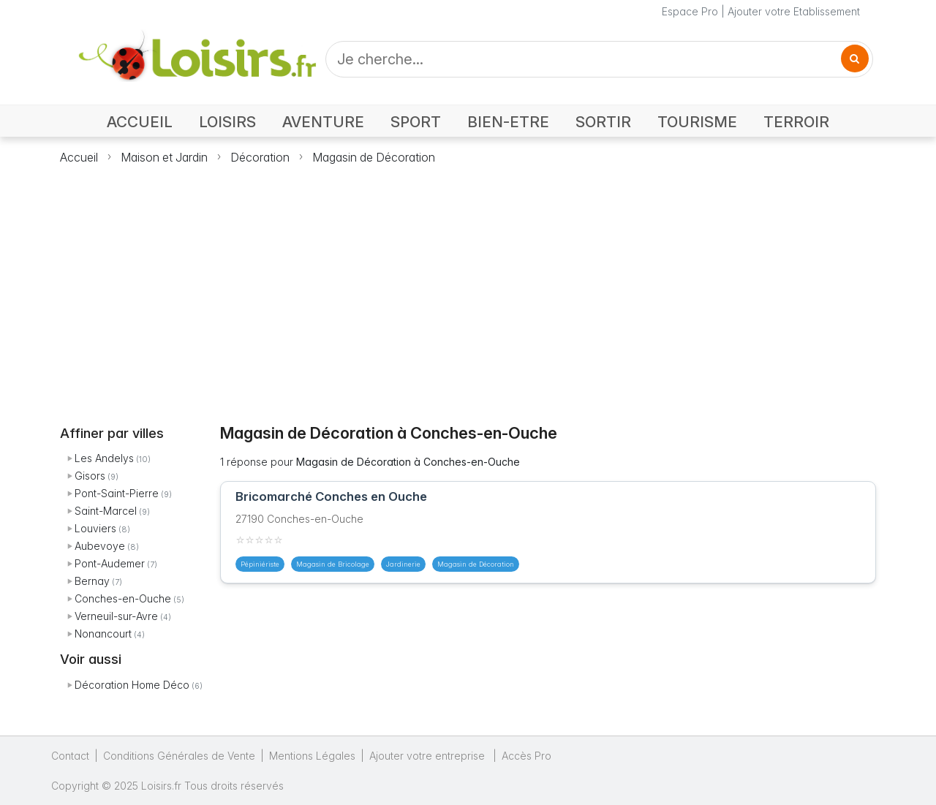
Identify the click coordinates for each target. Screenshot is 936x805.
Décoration (260, 157)
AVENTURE (323, 122)
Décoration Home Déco (132, 685)
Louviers (95, 528)
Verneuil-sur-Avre (116, 616)
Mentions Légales (312, 755)
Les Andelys (104, 458)
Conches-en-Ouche (123, 598)
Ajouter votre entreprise (428, 755)
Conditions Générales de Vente (179, 755)
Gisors (90, 475)
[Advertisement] (468, 286)
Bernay (92, 581)
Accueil (79, 157)
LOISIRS (227, 122)
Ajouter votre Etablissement (794, 11)
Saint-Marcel (106, 510)
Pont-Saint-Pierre (117, 493)
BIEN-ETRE (508, 122)
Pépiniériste (260, 564)
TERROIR (796, 122)
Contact (70, 755)
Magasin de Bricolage (332, 564)
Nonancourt (103, 633)
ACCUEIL (140, 122)
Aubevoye (100, 546)
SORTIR (603, 122)
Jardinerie (403, 564)
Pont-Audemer (110, 563)
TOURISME (697, 122)
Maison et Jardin (164, 157)
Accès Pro (526, 755)
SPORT (415, 122)
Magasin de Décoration (373, 157)
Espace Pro (690, 11)
